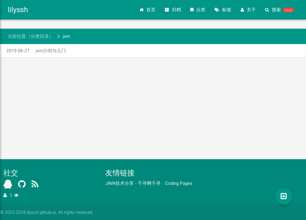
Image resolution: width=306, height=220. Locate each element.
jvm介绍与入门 (36, 50)
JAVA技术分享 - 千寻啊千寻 (133, 183)
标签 (223, 10)
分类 (197, 10)
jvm (66, 36)
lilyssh (18, 10)
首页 (147, 10)
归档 (173, 10)
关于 (248, 10)
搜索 (279, 10)
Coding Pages (178, 183)
